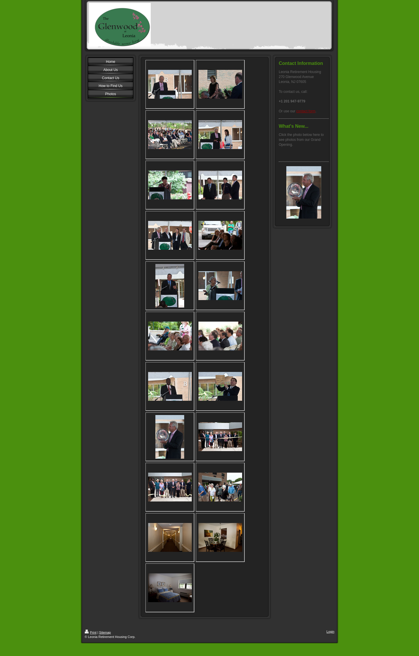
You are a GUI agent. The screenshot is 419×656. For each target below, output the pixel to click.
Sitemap (105, 632)
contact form (305, 111)
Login (330, 631)
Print (91, 632)
